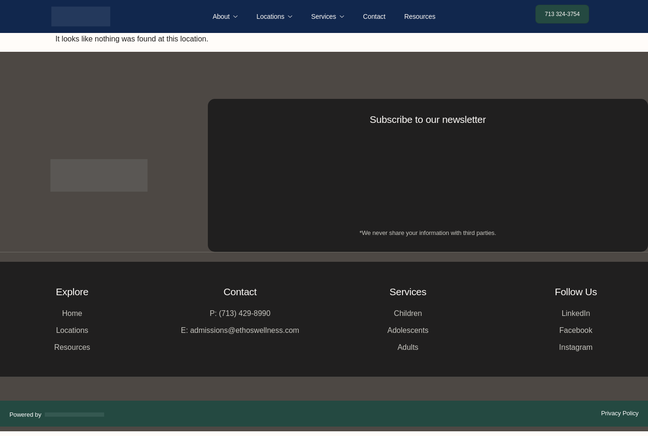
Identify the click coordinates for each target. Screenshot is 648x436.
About (225, 16)
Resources (419, 16)
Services (327, 16)
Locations (274, 16)
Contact (374, 16)
